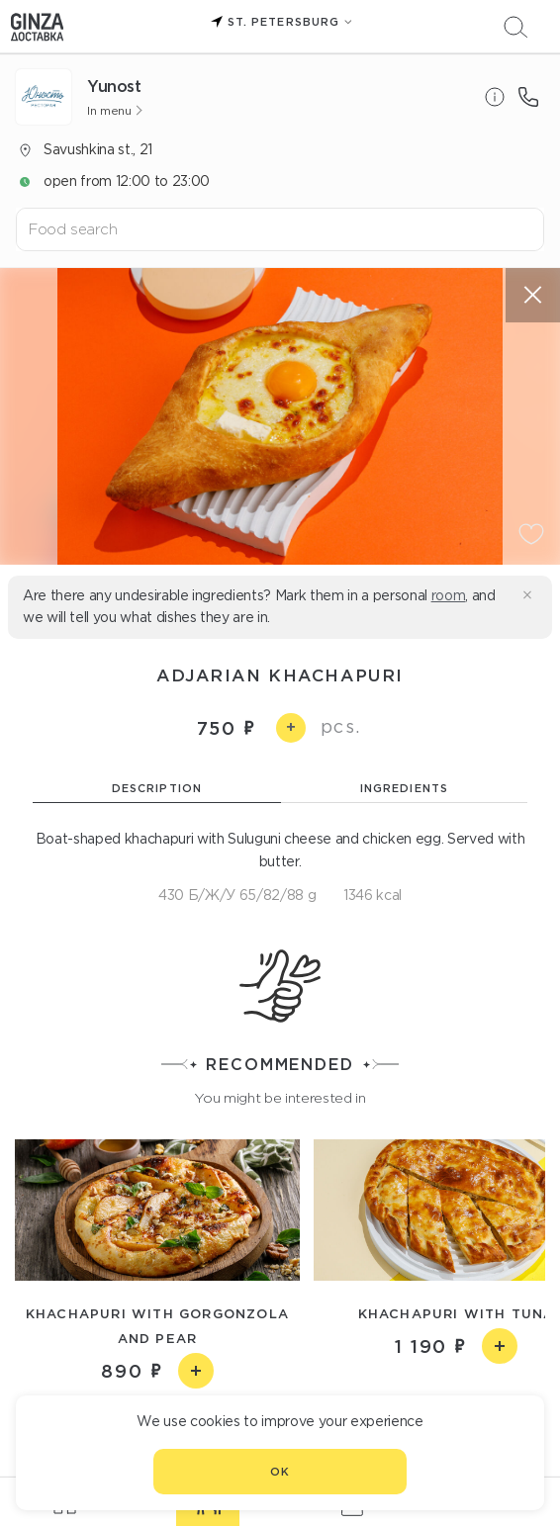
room (448, 595)
